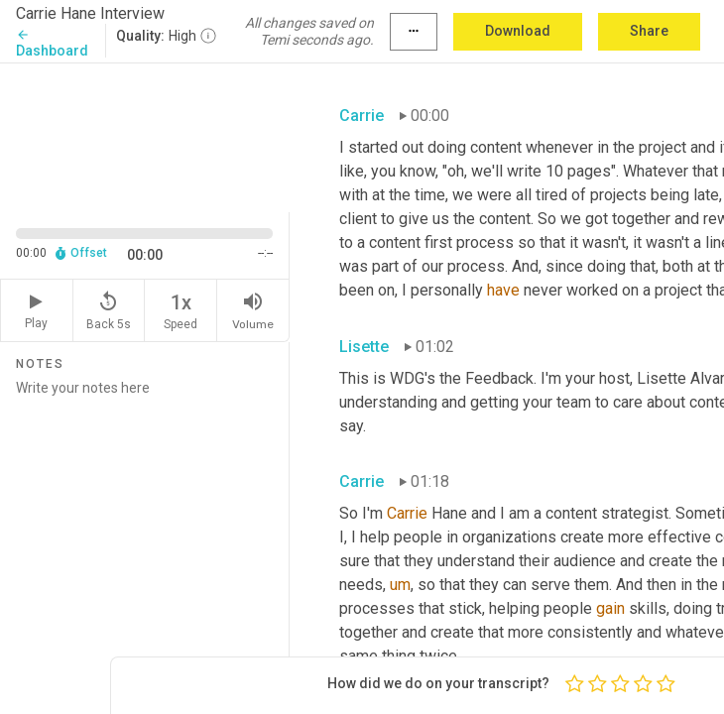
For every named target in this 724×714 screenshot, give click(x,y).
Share (649, 31)
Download (517, 31)
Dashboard (52, 43)
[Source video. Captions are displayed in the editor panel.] (145, 135)
